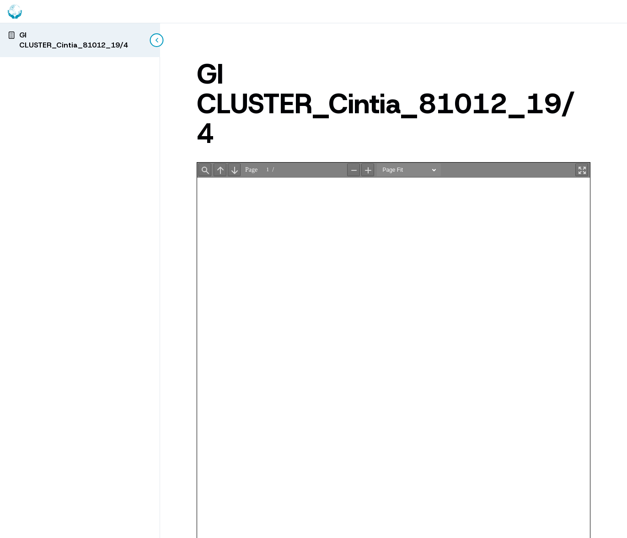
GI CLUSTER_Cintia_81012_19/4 (73, 40)
